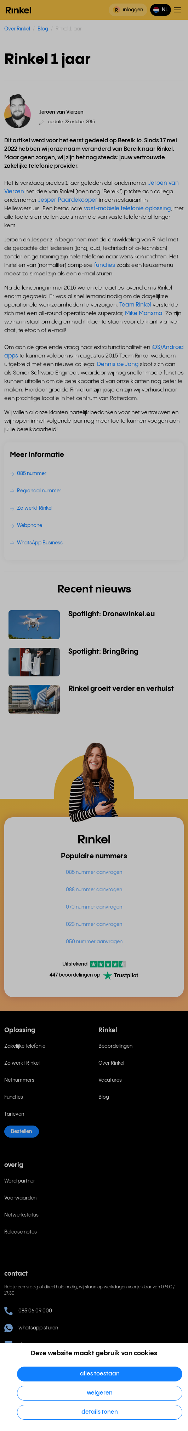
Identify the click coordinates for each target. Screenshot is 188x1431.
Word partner (19, 1181)
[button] (160, 10)
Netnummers (19, 1080)
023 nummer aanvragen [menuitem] (94, 924)
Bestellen (21, 1131)
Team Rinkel (135, 305)
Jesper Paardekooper (67, 200)
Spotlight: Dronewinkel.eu (111, 614)
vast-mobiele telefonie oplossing (127, 209)
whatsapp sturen (31, 1328)
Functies (13, 1097)
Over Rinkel (17, 29)
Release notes (20, 1232)
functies (104, 265)
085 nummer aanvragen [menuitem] (94, 872)
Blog (43, 29)
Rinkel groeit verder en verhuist (121, 689)
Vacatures (110, 1080)
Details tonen (99, 1412)
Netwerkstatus (21, 1215)
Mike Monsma (144, 313)
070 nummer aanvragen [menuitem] (94, 907)
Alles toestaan (100, 1374)
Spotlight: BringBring (103, 652)
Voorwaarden (20, 1198)
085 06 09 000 (28, 1311)
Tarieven (14, 1114)
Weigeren (100, 1393)
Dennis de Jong (117, 364)
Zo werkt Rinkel (22, 1063)
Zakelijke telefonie (24, 1046)
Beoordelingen (115, 1046)
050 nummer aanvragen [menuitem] (94, 941)
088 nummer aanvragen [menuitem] (94, 889)
